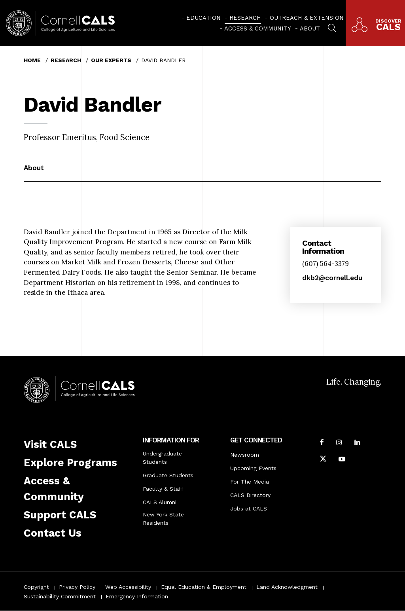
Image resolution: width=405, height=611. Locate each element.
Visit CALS (50, 444)
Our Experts (111, 60)
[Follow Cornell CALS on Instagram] (339, 443)
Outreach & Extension (307, 17)
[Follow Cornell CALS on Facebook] (322, 443)
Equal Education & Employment (203, 587)
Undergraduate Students (162, 457)
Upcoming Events (253, 468)
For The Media (249, 481)
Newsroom (244, 455)
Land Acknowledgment (287, 587)
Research (245, 17)
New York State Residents (163, 518)
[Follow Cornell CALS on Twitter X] (323, 460)
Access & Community (257, 28)
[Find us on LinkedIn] (357, 443)
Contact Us (52, 533)
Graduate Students (168, 475)
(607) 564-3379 (325, 263)
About (310, 28)
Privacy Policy (77, 587)
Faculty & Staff (163, 489)
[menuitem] (201, 18)
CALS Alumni (159, 502)
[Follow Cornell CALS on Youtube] (342, 460)
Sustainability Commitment (60, 596)
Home (32, 60)
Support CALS (60, 515)
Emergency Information (137, 596)
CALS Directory (250, 495)
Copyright (36, 587)
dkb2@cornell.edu (332, 278)
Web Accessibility (128, 587)
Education (203, 17)
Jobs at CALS (248, 508)
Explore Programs (70, 463)
